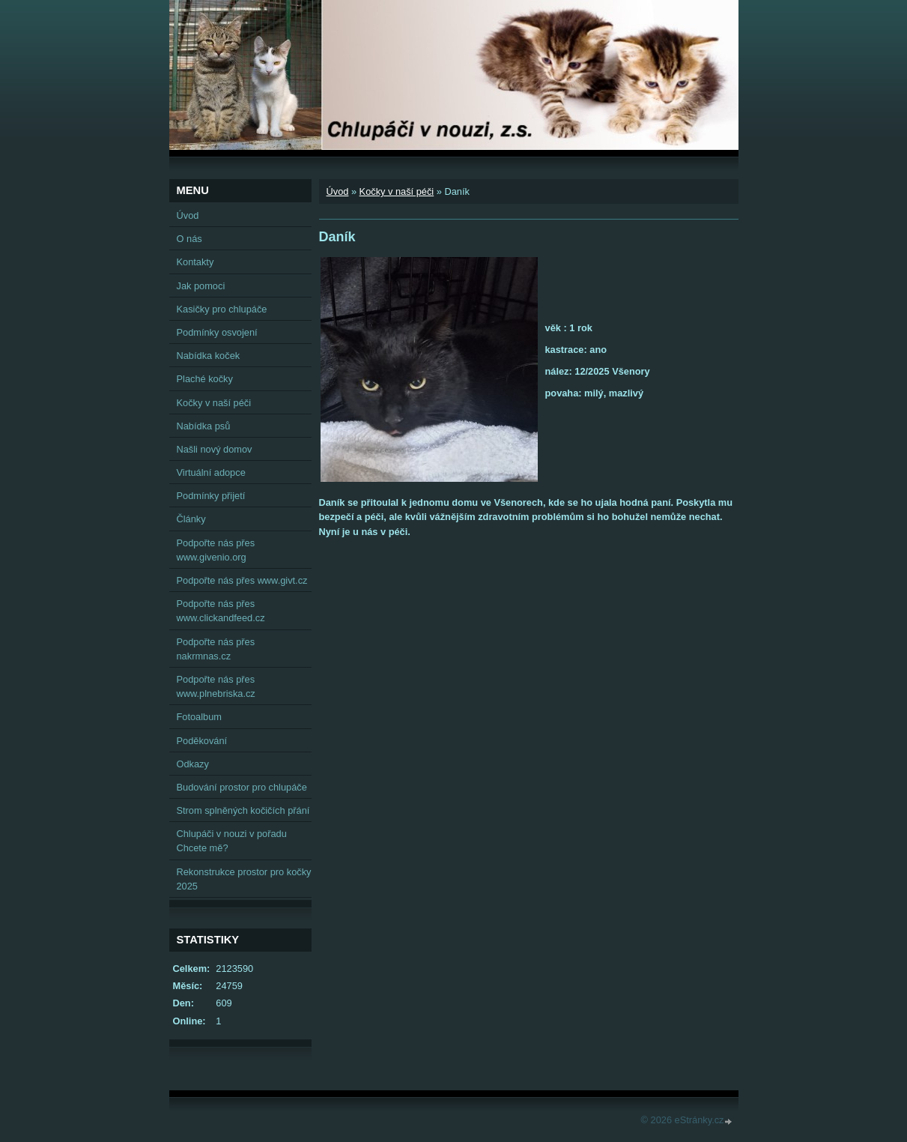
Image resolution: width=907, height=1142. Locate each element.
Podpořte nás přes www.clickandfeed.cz (221, 610)
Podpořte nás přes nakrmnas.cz (216, 649)
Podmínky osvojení (217, 332)
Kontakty (195, 262)
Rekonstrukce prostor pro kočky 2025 (244, 879)
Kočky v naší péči (397, 191)
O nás (189, 238)
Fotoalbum (199, 716)
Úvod (338, 191)
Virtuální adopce (211, 472)
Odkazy (193, 764)
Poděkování (202, 740)
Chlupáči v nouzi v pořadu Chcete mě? (232, 841)
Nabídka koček (208, 355)
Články (191, 519)
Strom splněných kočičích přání (243, 810)
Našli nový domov (214, 449)
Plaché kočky (205, 378)
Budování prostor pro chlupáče (242, 787)
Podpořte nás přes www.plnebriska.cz (216, 686)
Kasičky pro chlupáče (222, 309)
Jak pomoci (201, 285)
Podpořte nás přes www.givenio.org (216, 550)
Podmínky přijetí (211, 495)
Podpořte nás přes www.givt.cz (242, 580)
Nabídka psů (204, 426)
